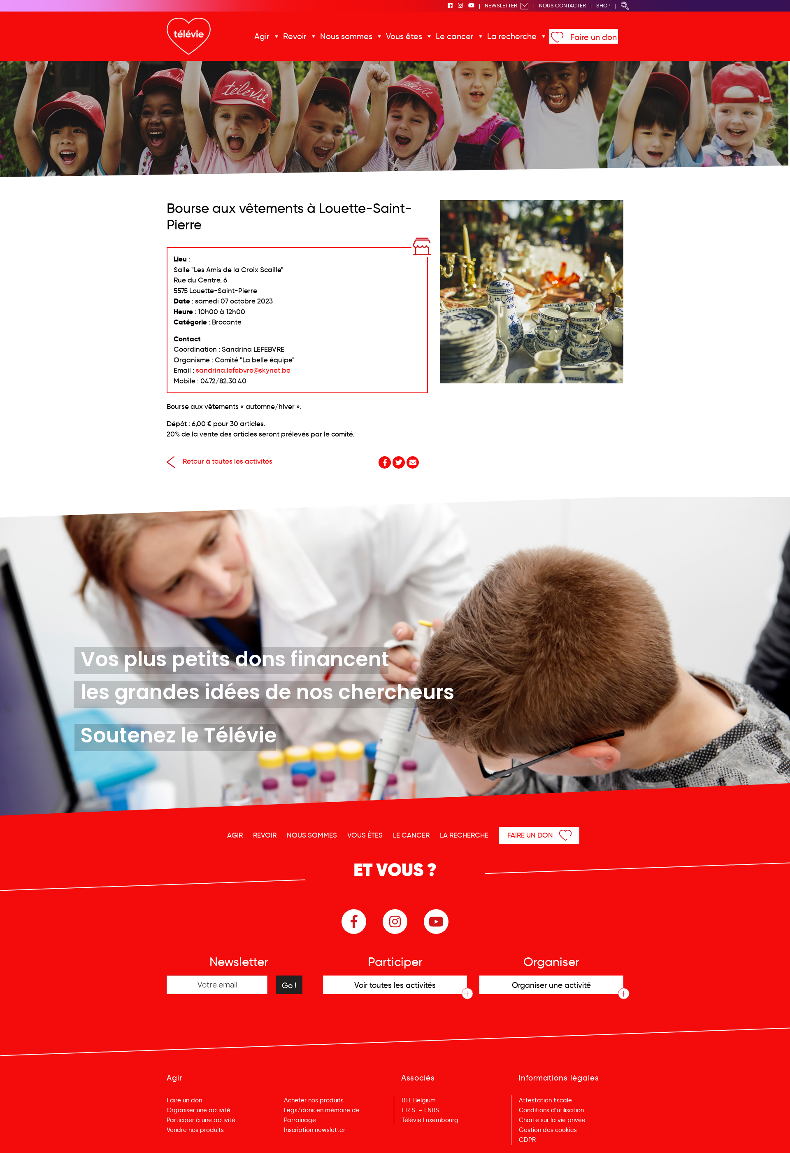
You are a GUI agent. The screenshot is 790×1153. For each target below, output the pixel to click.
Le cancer (455, 36)
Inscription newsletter (314, 1130)
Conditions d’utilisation (551, 1110)
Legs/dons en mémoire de (322, 1110)
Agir (262, 36)
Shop (603, 5)
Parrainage (300, 1120)
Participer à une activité (201, 1120)
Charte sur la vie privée (552, 1120)
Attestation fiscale (545, 1100)
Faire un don (593, 37)
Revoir (295, 36)
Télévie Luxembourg (430, 1120)
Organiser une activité (198, 1110)
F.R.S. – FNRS (420, 1110)
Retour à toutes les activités (219, 461)
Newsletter (507, 5)
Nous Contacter (562, 5)
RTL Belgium (419, 1100)
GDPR (527, 1140)
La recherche (512, 36)
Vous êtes (404, 36)
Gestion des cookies (548, 1130)
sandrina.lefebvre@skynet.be (243, 370)
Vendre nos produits (195, 1130)
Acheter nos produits (314, 1100)
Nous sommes (346, 36)
